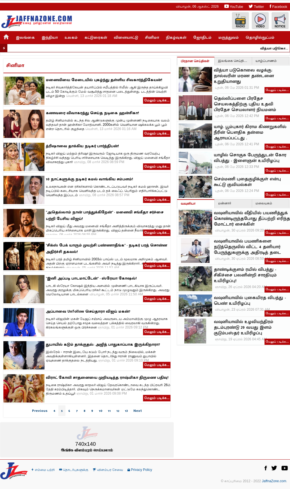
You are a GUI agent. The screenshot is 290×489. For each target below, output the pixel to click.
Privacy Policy (139, 470)
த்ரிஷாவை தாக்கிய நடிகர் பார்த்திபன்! (82, 146)
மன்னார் (224, 203)
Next (137, 411)
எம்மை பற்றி (43, 470)
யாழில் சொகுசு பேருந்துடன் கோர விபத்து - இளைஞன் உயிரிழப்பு (250, 158)
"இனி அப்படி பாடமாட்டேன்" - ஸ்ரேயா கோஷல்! (91, 278)
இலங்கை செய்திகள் (233, 61)
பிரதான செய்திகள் (195, 61)
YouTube (233, 6)
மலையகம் (263, 203)
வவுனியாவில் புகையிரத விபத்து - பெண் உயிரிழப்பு (250, 300)
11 (109, 411)
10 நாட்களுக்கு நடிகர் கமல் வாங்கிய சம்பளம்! (89, 179)
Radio (240, 21)
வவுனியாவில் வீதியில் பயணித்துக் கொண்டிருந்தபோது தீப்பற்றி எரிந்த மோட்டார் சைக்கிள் (252, 218)
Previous (40, 411)
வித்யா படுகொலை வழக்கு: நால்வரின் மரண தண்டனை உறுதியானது (277, 48)
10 (100, 411)
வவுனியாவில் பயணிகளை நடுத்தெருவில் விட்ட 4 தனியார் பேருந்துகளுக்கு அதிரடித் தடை (247, 247)
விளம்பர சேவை (108, 470)
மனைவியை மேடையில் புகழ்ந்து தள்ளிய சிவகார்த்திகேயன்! (104, 80)
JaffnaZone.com (274, 481)
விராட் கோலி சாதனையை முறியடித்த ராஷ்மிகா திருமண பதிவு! (107, 377)
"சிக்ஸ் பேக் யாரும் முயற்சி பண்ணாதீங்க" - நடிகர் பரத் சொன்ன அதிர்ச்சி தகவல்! (106, 248)
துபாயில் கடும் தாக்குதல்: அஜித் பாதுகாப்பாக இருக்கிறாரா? (103, 344)
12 (117, 411)
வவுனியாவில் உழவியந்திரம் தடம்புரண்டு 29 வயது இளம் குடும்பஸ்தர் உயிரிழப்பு (243, 327)
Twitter (256, 6)
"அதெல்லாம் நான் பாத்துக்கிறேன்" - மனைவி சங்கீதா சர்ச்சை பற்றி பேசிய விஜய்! (104, 215)
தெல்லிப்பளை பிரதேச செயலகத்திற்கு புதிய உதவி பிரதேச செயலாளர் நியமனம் (245, 104)
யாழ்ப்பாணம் (266, 61)
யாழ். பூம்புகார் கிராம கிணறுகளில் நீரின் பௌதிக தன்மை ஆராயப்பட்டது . (250, 132)
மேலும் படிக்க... (156, 100)
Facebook (278, 6)
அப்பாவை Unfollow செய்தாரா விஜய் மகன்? (88, 311)
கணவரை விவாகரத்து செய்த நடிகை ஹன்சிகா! (92, 113)
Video (260, 21)
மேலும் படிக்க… (277, 90)
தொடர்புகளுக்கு (73, 470)
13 (126, 411)
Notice (280, 21)
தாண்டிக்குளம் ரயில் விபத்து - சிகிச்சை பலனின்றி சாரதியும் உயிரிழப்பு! (245, 275)
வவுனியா (188, 203)
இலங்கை (25, 37)
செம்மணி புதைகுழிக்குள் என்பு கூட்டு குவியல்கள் (247, 182)
